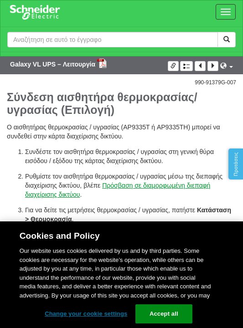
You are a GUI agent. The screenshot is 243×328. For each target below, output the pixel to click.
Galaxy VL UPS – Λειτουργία (53, 64)
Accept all (164, 313)
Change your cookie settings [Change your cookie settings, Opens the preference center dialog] (86, 313)
